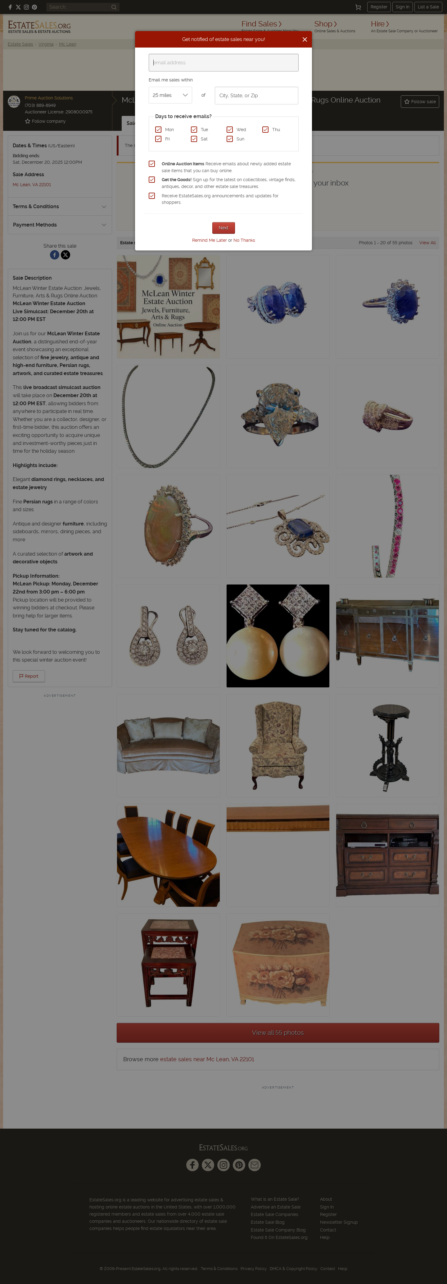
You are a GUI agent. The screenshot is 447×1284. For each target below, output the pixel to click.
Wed (241, 129)
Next (223, 227)
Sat (204, 138)
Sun (240, 138)
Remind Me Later (209, 240)
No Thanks (244, 240)
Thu (276, 129)
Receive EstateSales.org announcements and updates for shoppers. (220, 199)
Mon (169, 129)
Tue (204, 129)
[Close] (304, 39)
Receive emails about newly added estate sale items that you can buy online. (226, 167)
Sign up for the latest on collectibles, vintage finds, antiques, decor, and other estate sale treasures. (229, 183)
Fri (167, 138)
